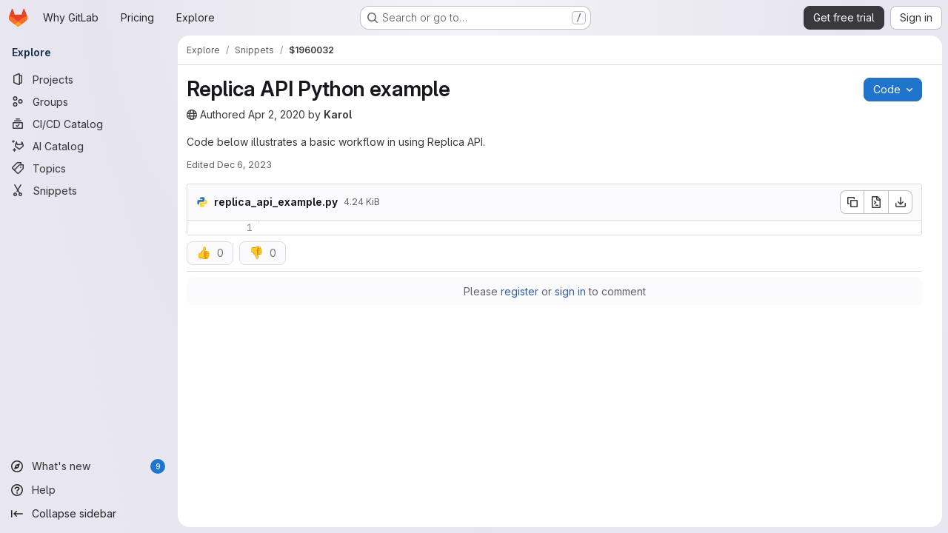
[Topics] (89, 168)
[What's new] (89, 466)
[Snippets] (89, 190)
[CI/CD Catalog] (89, 123)
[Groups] (89, 101)
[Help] (89, 490)
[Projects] (89, 79)
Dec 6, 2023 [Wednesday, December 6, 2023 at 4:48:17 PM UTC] (244, 164)
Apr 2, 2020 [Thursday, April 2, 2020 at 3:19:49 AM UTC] (276, 114)
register (519, 291)
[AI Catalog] (89, 145)
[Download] (900, 202)
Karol (338, 114)
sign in (570, 291)
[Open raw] (876, 202)
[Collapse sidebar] (89, 513)
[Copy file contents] (852, 202)
